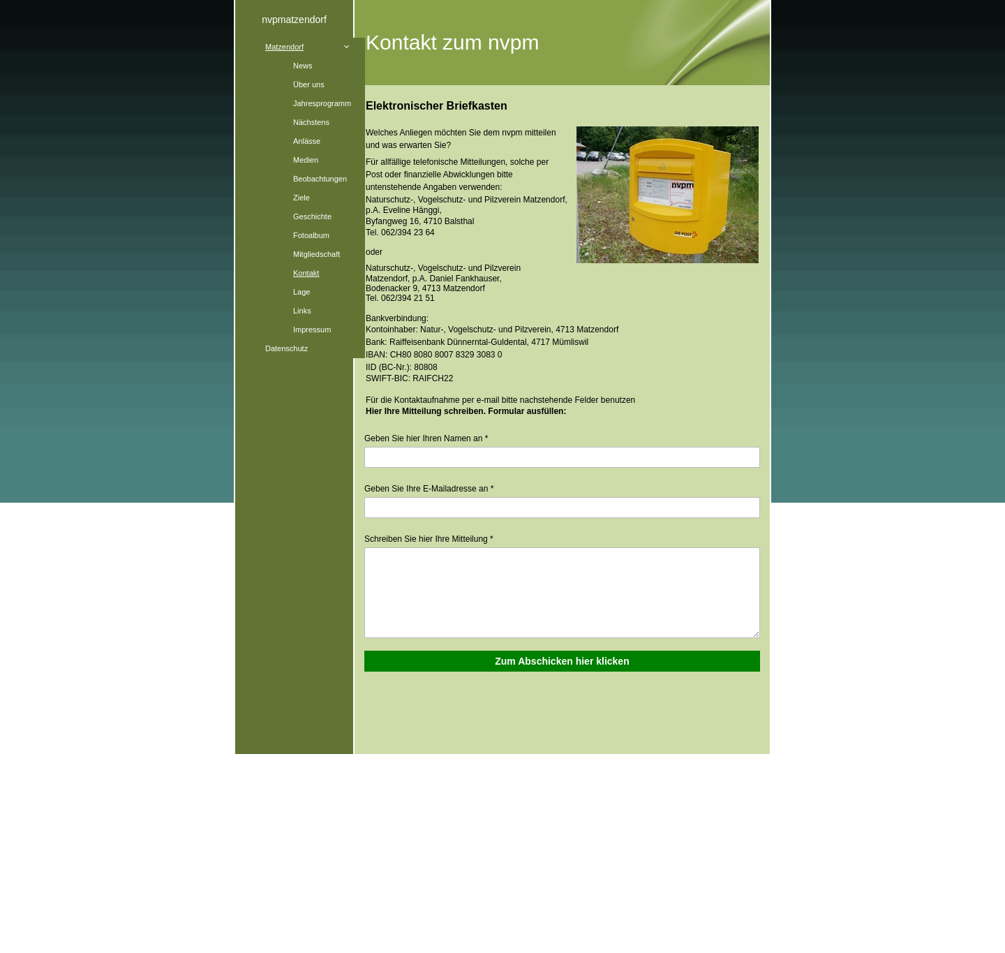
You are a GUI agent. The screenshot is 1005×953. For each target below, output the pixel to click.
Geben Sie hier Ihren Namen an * (426, 438)
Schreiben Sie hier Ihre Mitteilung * (428, 539)
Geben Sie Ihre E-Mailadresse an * (428, 489)
